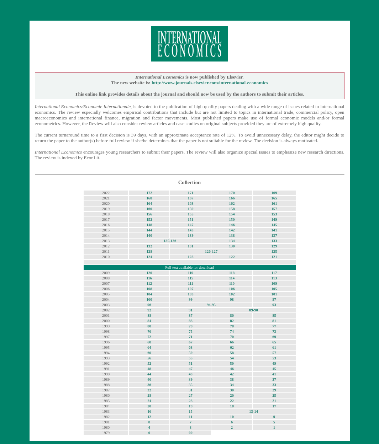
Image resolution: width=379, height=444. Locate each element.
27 (191, 395)
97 (274, 299)
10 (232, 417)
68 (149, 342)
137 (274, 235)
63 (191, 347)
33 (274, 385)
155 (190, 214)
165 (274, 198)
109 (274, 283)
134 (232, 241)
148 (149, 225)
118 (232, 273)
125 (274, 251)
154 (232, 214)
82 (232, 321)
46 (232, 369)
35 (191, 385)
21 (274, 401)
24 (149, 401)
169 (274, 193)
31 (191, 390)
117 (274, 273)
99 (191, 299)
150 (232, 219)
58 (232, 353)
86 (232, 315)
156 (149, 214)
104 (149, 294)
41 (274, 374)
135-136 (170, 241)
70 (232, 337)
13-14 (253, 411)
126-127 (211, 251)
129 (274, 246)
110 (232, 283)
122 (232, 257)
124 (149, 257)
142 (232, 230)
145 (274, 225)
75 (191, 331)
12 (149, 417)
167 (190, 198)
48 (149, 369)
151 (190, 219)
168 (149, 198)
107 (190, 289)
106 (232, 289)
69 (274, 337)
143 (190, 230)
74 (232, 331)
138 (232, 235)
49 (274, 363)
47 (191, 369)
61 (274, 347)
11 (190, 417)
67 (191, 342)
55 (191, 358)
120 (149, 273)
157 (274, 209)
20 (149, 406)
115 (190, 278)
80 (149, 326)
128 (149, 251)
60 (149, 353)
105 (274, 289)
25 (274, 395)
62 (232, 347)
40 (149, 379)
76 (149, 331)
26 (232, 395)
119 (190, 273)
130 (232, 246)
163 (190, 203)
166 (232, 198)
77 (274, 326)
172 (149, 193)
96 (149, 305)
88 (149, 315)
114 (232, 278)
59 (191, 353)
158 (232, 209)
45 (274, 369)
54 (232, 358)
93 (274, 305)
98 (232, 299)
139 (190, 235)
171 (190, 193)
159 (190, 209)
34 (232, 385)
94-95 (211, 305)
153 (274, 214)
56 (149, 358)
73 (274, 331)
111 (190, 283)
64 (149, 347)
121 (274, 257)
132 (149, 246)
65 (274, 342)
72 (149, 337)
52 (149, 363)
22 (232, 401)
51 (191, 363)
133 (274, 241)
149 (274, 219)
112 (149, 283)
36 (149, 385)
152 (149, 219)
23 (191, 401)
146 (232, 225)
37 (274, 379)
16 (149, 411)
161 (274, 203)
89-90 (253, 310)
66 (232, 342)
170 (232, 193)
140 (149, 235)
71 (191, 337)
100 (149, 299)
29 (274, 390)
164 (149, 203)
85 (274, 315)
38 (232, 379)
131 (190, 246)
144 (149, 230)
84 (149, 321)
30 (232, 390)
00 (191, 433)
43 (191, 374)
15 (191, 411)
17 (274, 406)
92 (149, 310)
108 (149, 289)
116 (149, 278)
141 (274, 230)
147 (190, 225)
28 (149, 395)
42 (232, 374)
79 (191, 326)
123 (190, 257)
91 (191, 310)
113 (274, 278)
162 (232, 203)
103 (190, 294)
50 (232, 363)
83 (191, 321)
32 (149, 390)
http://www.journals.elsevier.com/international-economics (210, 82)
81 (274, 321)
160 (149, 209)
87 (191, 315)
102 (232, 294)
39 (191, 379)
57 (274, 353)
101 (274, 294)
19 (191, 406)
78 (232, 326)
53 (274, 358)
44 (149, 374)
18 (232, 406)
